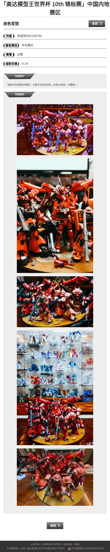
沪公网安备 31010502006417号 (86, 548)
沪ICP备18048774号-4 (52, 548)
